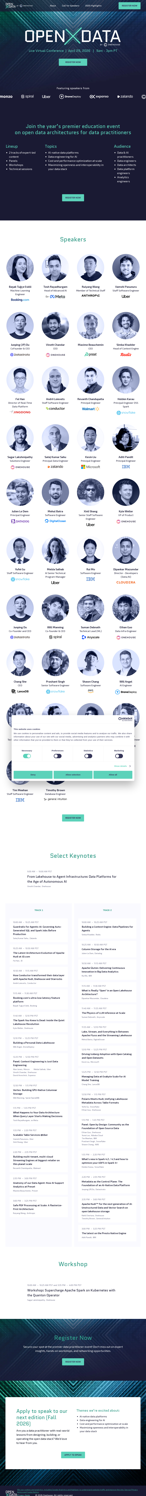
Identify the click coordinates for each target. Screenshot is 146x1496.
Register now (129, 5)
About (53, 5)
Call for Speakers (70, 5)
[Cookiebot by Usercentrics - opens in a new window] (120, 719)
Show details (120, 766)
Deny (33, 775)
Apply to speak (73, 1454)
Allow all (113, 775)
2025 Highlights (93, 5)
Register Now (73, 62)
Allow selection (72, 775)
